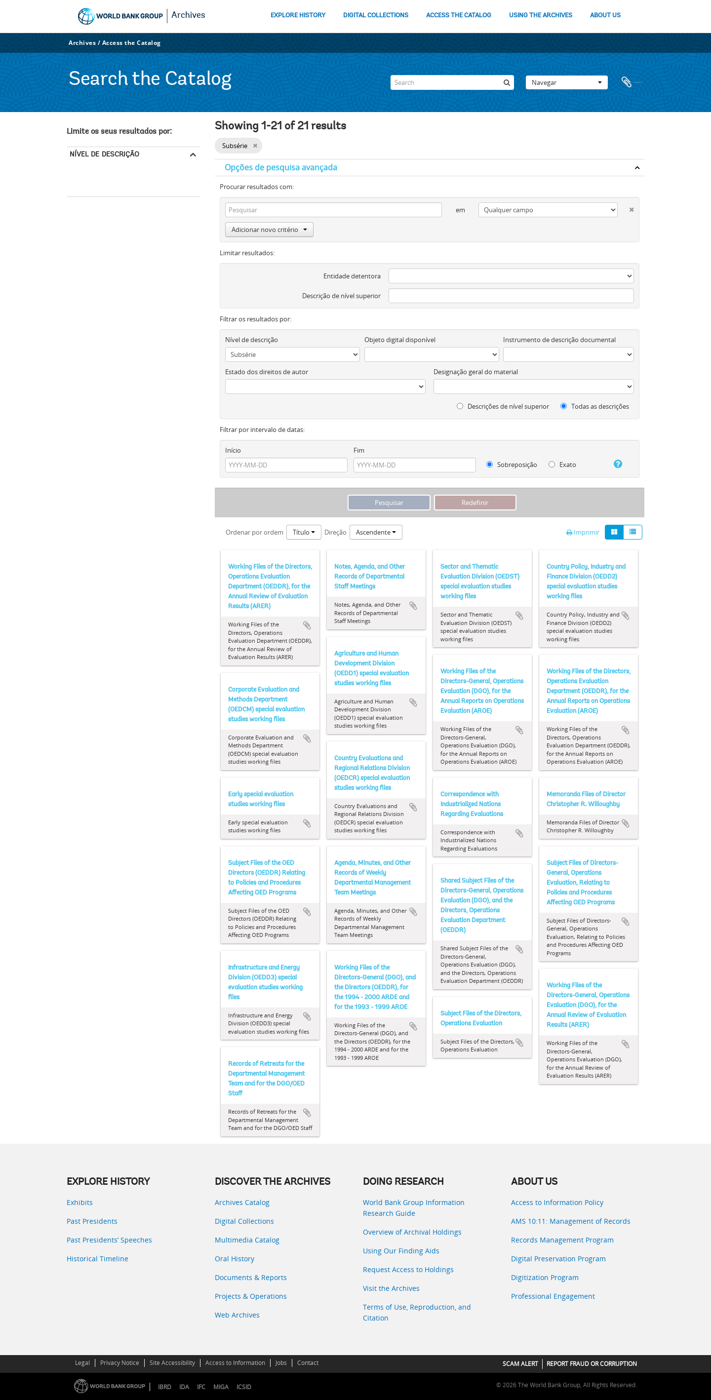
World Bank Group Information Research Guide (414, 1208)
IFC (201, 1387)
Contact (307, 1363)
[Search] (452, 82)
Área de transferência (632, 82)
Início (233, 450)
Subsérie (81, 183)
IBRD (164, 1387)
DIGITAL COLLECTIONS (375, 15)
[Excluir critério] (626, 207)
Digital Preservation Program (558, 1258)
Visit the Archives (391, 1288)
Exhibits (80, 1202)
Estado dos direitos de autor (266, 371)
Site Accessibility (172, 1363)
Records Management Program (562, 1239)
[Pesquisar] (506, 82)
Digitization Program (545, 1277)
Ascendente (376, 532)
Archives (188, 15)
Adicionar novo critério (269, 229)
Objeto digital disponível (399, 339)
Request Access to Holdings (408, 1269)
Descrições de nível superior (503, 406)
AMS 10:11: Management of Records (571, 1221)
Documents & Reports (251, 1277)
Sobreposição (511, 464)
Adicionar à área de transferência (307, 625)
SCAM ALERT (520, 1364)
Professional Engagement (553, 1296)
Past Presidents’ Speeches (109, 1239)
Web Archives (237, 1315)
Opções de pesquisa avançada (281, 167)
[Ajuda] (614, 464)
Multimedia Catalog (247, 1239)
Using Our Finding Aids (401, 1250)
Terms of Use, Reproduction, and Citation (417, 1312)
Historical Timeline (97, 1258)
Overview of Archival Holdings (412, 1232)
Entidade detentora (352, 276)
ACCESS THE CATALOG (458, 15)
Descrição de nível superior (341, 295)
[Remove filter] (255, 145)
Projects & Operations (251, 1296)
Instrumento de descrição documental (559, 339)
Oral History (234, 1258)
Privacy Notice (119, 1363)
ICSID (244, 1387)
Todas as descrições (594, 406)
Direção (335, 532)
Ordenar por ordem (254, 532)
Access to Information (235, 1363)
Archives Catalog (242, 1202)
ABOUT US (605, 15)
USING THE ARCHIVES (540, 15)
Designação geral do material (476, 371)
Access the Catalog (131, 43)
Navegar (567, 82)
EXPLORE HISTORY (298, 15)
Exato (562, 464)
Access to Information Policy (557, 1202)
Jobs (281, 1363)
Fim (359, 450)
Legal (82, 1363)
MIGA (221, 1387)
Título (304, 532)
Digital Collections (244, 1221)
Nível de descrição (104, 154)
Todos (79, 169)
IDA (184, 1387)
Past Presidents (92, 1221)
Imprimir (582, 532)
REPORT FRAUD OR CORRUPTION (592, 1364)
